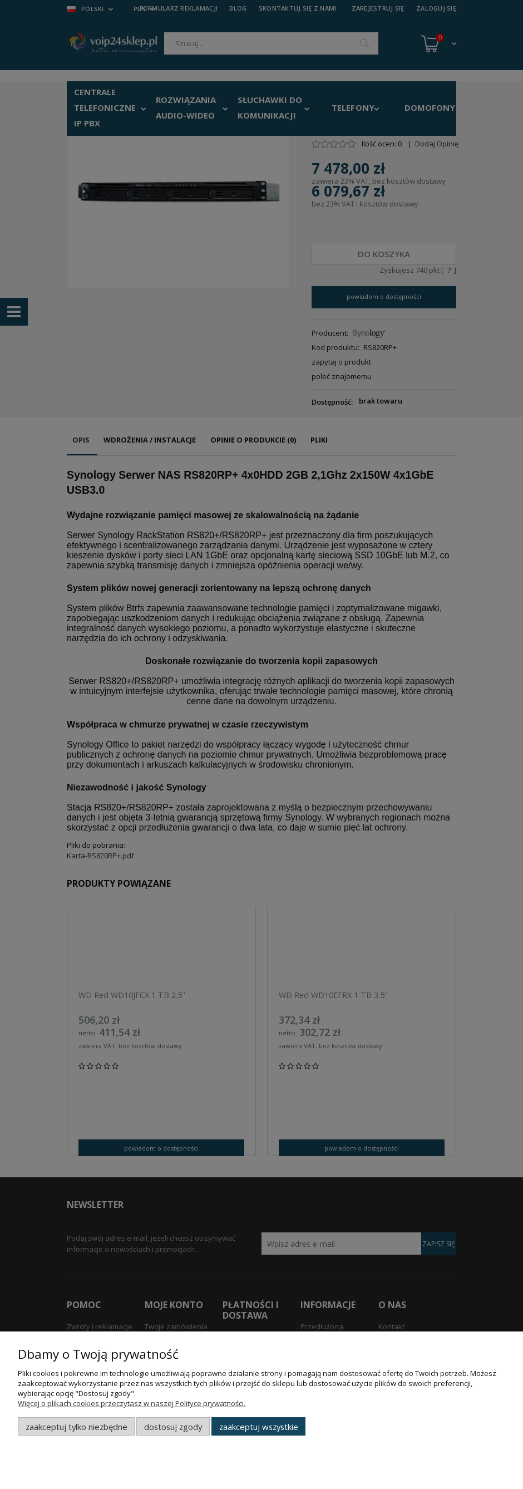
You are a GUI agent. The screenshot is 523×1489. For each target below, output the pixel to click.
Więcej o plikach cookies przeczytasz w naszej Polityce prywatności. (131, 1403)
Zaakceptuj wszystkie (258, 1426)
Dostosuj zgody (173, 1426)
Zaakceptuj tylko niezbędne (76, 1426)
